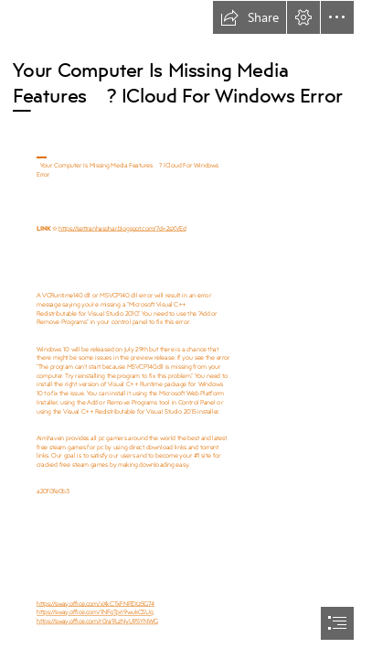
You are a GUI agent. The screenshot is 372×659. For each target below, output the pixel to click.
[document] (186, 329)
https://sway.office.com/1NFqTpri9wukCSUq (95, 612)
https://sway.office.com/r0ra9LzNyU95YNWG (97, 621)
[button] (249, 17)
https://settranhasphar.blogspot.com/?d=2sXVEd (122, 227)
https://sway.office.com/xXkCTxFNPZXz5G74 (95, 603)
